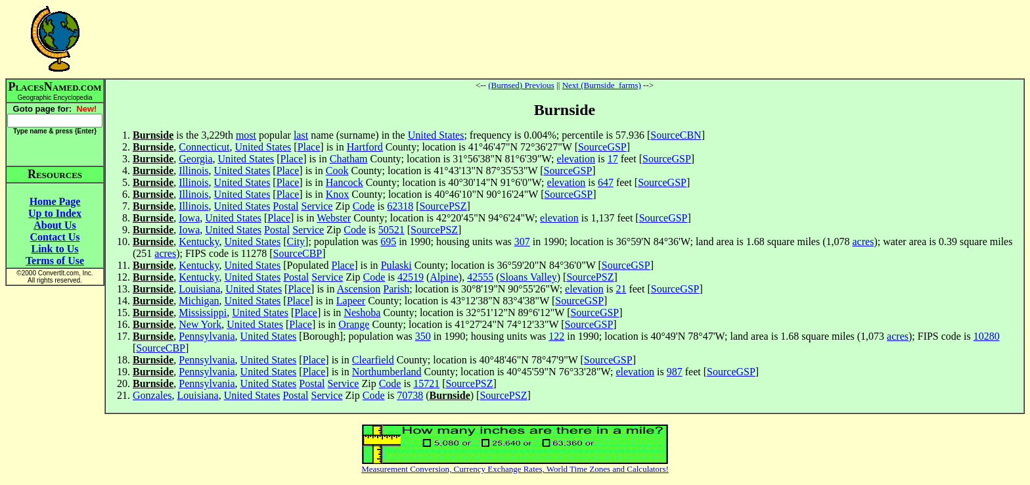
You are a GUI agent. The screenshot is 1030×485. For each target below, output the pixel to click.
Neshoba (362, 312)
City (296, 241)
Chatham (349, 158)
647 (606, 182)
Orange (353, 324)
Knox (337, 194)
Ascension (359, 288)
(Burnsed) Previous (521, 85)
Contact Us (55, 236)
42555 (480, 277)
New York (200, 324)
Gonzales (152, 395)
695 (388, 241)
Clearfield (373, 359)
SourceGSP (602, 146)
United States (436, 135)
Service (316, 206)
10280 (987, 336)
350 (423, 336)
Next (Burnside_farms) (601, 85)
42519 (410, 277)
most (246, 135)
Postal (285, 206)
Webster (334, 217)
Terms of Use (55, 260)
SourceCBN (675, 135)
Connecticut (204, 146)
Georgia (195, 158)
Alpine (444, 277)
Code (364, 206)
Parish (396, 288)
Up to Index (54, 213)
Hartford (365, 146)
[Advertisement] (565, 38)
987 (675, 371)
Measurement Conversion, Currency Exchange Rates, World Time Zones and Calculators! (515, 469)
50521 (391, 229)
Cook (337, 170)
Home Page (55, 201)
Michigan (199, 300)
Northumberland (387, 371)
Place (309, 146)
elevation (575, 158)
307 (522, 241)
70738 (410, 395)
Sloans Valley (528, 277)
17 (613, 158)
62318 (400, 206)
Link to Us (54, 248)
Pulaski (396, 265)
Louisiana (199, 288)
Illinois (193, 170)
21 (621, 288)
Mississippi (203, 312)
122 (556, 336)
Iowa (189, 217)
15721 (426, 383)
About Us (55, 225)
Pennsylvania (207, 336)
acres (863, 241)
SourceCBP (298, 253)
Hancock (344, 182)
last (301, 135)
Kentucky (199, 241)
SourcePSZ (442, 206)
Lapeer (350, 300)
